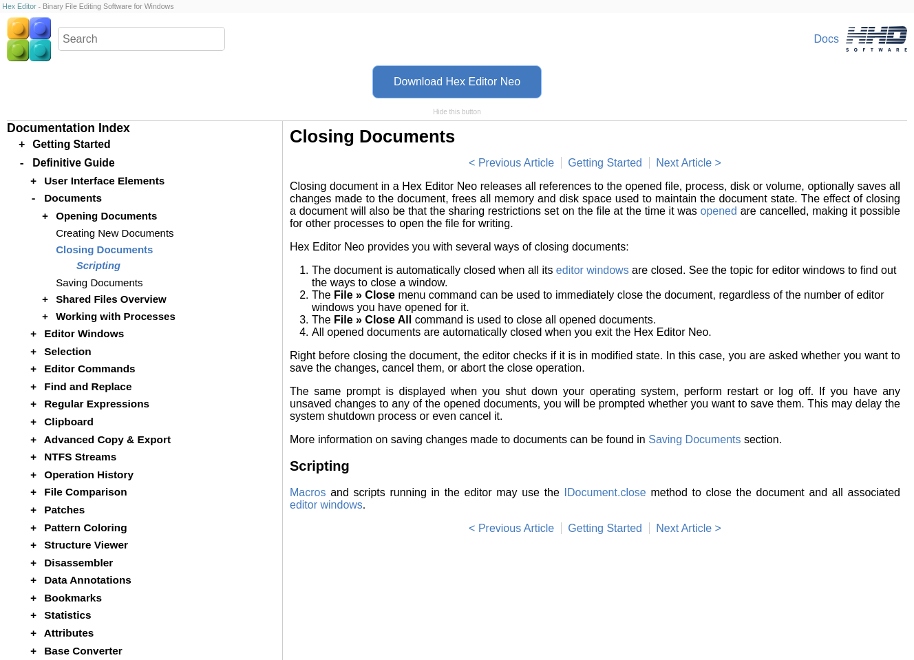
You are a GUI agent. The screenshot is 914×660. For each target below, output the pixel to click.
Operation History (89, 474)
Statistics (67, 615)
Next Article (684, 163)
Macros (308, 492)
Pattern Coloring (85, 527)
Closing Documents (104, 249)
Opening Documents (106, 216)
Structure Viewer (86, 545)
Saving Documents (694, 439)
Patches (64, 509)
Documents (73, 198)
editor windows (592, 270)
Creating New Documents (114, 233)
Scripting (98, 265)
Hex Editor (19, 6)
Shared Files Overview (111, 299)
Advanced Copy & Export (107, 439)
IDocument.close (605, 492)
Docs (826, 39)
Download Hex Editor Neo (457, 81)
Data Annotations (87, 580)
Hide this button (457, 112)
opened (719, 211)
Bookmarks (73, 598)
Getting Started (605, 163)
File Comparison (85, 492)
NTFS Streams (80, 456)
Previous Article (516, 163)
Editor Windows (84, 333)
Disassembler (78, 562)
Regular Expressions (96, 403)
